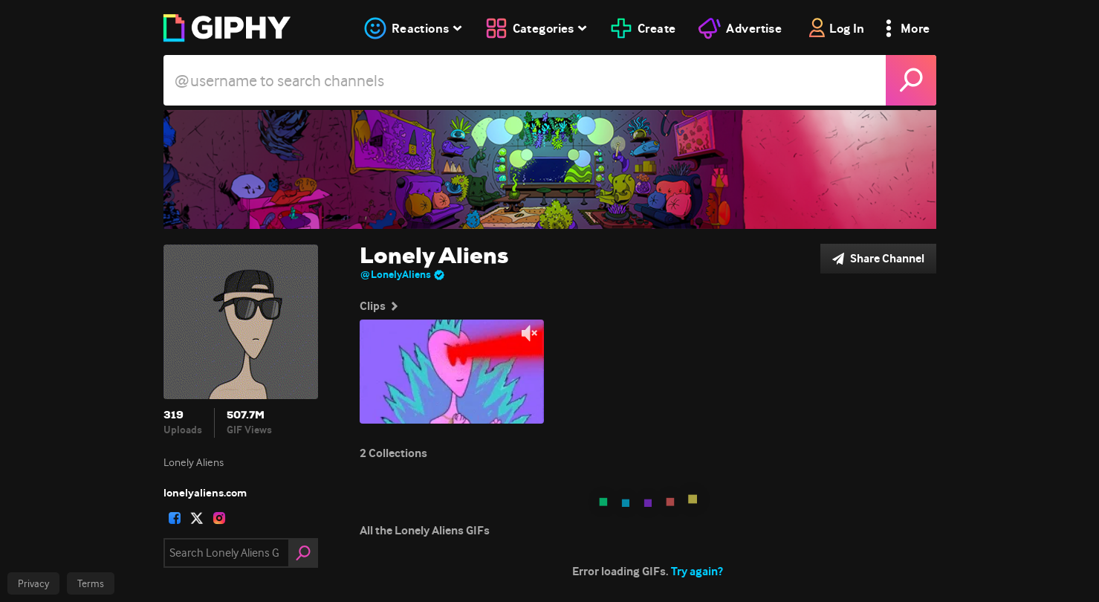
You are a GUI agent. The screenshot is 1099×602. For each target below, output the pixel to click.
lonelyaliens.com (205, 492)
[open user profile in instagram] (219, 518)
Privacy (33, 583)
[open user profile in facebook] (174, 518)
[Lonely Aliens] (549, 169)
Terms (90, 583)
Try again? (697, 571)
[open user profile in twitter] (197, 518)
